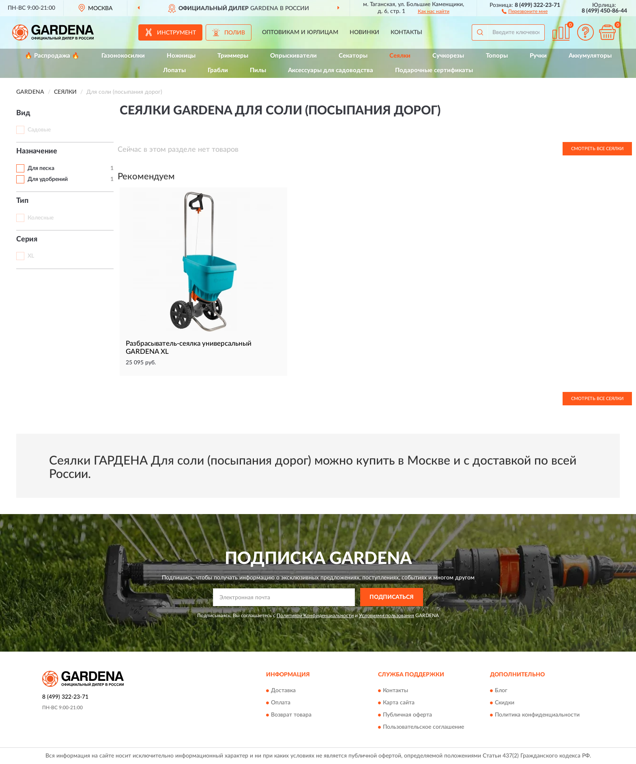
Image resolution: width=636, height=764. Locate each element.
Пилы (258, 70)
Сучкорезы (448, 56)
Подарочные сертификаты (434, 70)
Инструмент (176, 33)
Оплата (280, 703)
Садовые (39, 130)
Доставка (283, 690)
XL (31, 256)
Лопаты (174, 70)
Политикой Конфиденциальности (315, 615)
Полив (234, 33)
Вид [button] (23, 113)
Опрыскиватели (293, 56)
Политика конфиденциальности (537, 715)
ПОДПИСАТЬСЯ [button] (392, 597)
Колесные (41, 218)
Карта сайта (399, 703)
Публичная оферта (407, 715)
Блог (501, 690)
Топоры (497, 56)
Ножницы (181, 56)
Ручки (538, 56)
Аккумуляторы (590, 56)
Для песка (41, 168)
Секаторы (353, 56)
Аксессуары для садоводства (330, 70)
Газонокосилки (123, 56)
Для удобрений (48, 179)
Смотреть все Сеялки (597, 148)
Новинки (364, 32)
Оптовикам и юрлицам (300, 32)
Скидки (504, 703)
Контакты (406, 32)
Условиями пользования (386, 615)
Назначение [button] (36, 151)
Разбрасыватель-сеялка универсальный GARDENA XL (188, 347)
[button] (525, 11)
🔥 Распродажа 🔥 (52, 56)
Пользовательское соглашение (423, 727)
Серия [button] (26, 239)
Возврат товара (291, 715)
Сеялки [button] (399, 56)
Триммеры (232, 56)
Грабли (218, 70)
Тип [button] (22, 200)
